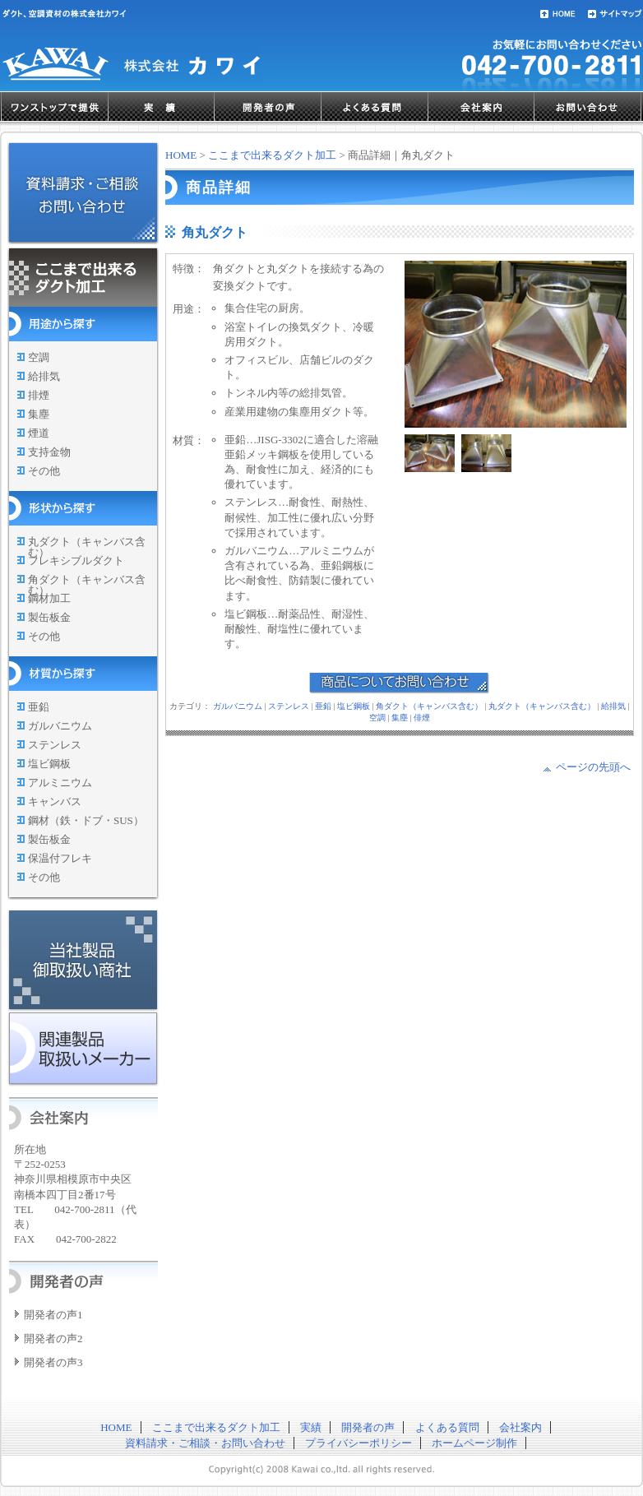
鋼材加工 (49, 598)
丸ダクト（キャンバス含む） (87, 546)
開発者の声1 (53, 1314)
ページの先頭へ (593, 767)
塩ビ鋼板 (49, 763)
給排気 (44, 376)
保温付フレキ (60, 858)
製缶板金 (49, 617)
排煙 (38, 395)
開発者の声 (268, 106)
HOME (181, 155)
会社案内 (481, 106)
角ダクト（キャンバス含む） (87, 584)
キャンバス (54, 801)
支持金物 (49, 452)
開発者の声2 (53, 1338)
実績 (162, 106)
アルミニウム (60, 782)
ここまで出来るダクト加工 (272, 155)
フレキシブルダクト (76, 560)
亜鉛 (38, 707)
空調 (38, 357)
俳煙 (422, 717)
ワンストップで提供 (55, 106)
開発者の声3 (53, 1362)
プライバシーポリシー (358, 1443)
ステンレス (54, 745)
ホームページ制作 (474, 1443)
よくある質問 (375, 106)
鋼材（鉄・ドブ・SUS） (86, 820)
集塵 (38, 414)
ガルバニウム (60, 726)
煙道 (38, 433)
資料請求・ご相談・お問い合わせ (205, 1443)
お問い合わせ (587, 106)
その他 (44, 471)
